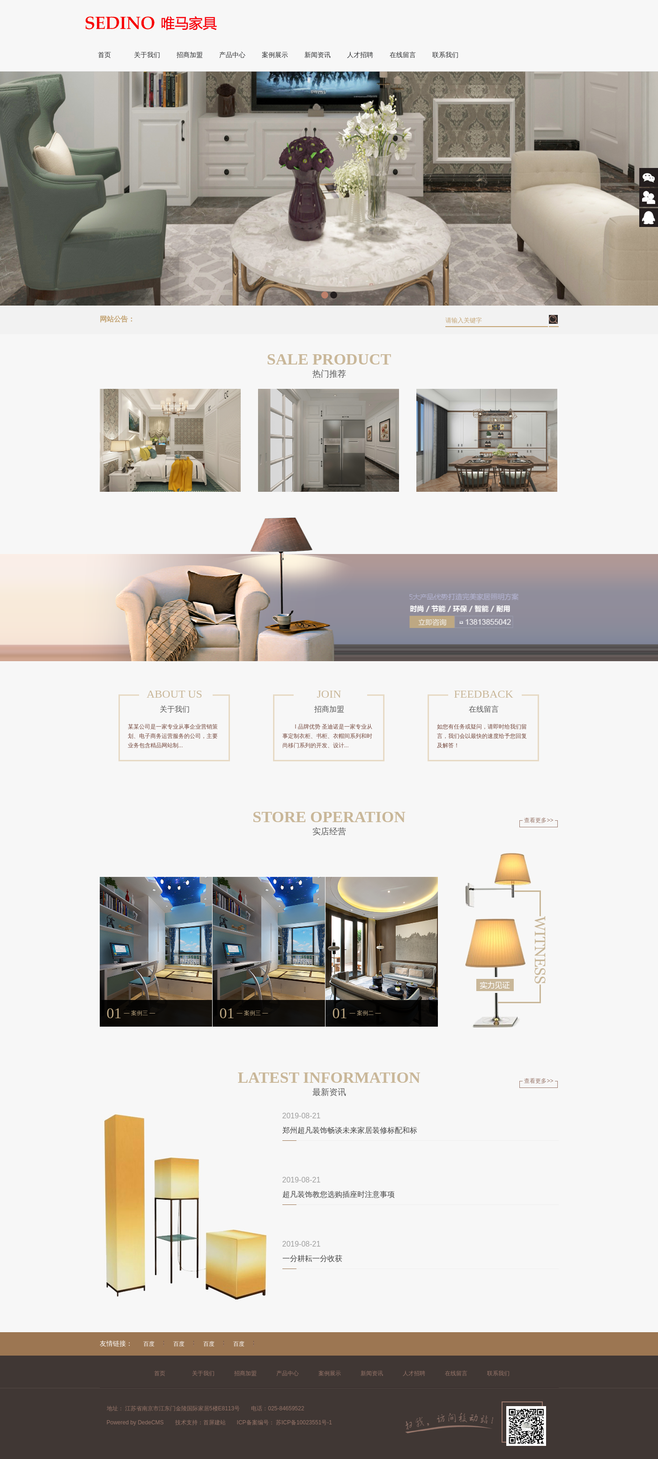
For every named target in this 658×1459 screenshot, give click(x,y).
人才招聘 (360, 54)
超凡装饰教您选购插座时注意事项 (338, 1194)
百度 (149, 1344)
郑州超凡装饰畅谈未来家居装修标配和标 (349, 1130)
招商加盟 (190, 54)
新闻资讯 (317, 54)
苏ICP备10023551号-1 (303, 1422)
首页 (104, 54)
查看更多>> (538, 820)
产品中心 (232, 54)
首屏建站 (214, 1422)
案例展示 (275, 54)
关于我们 (147, 54)
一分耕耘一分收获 (312, 1258)
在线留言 (403, 54)
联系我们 (445, 54)
